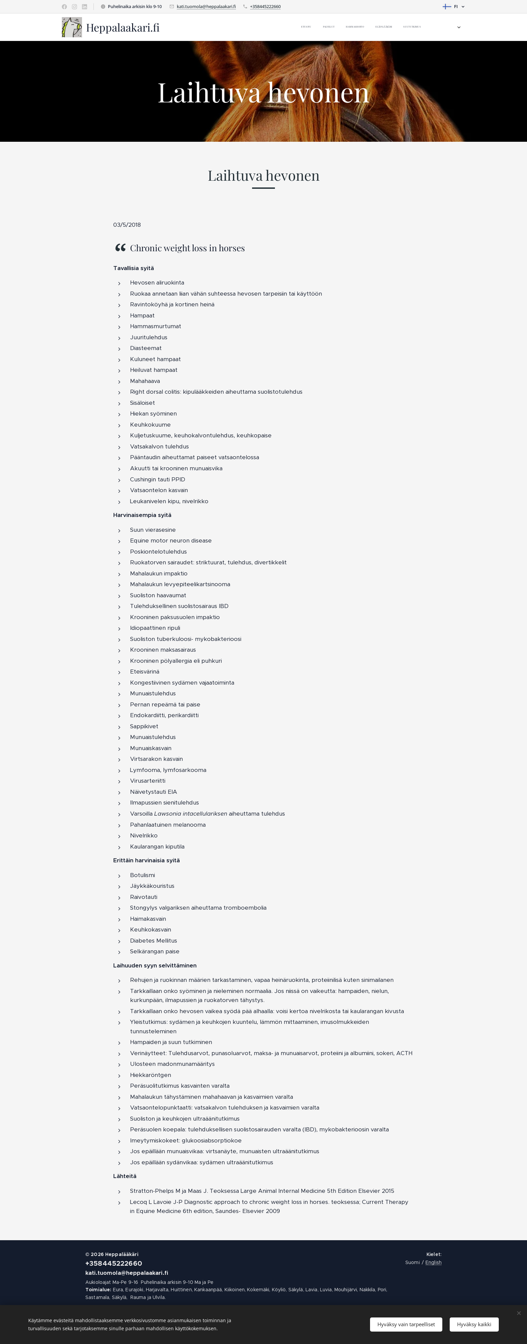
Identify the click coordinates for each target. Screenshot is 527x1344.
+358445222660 (265, 6)
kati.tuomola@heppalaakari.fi (206, 6)
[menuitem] (306, 27)
